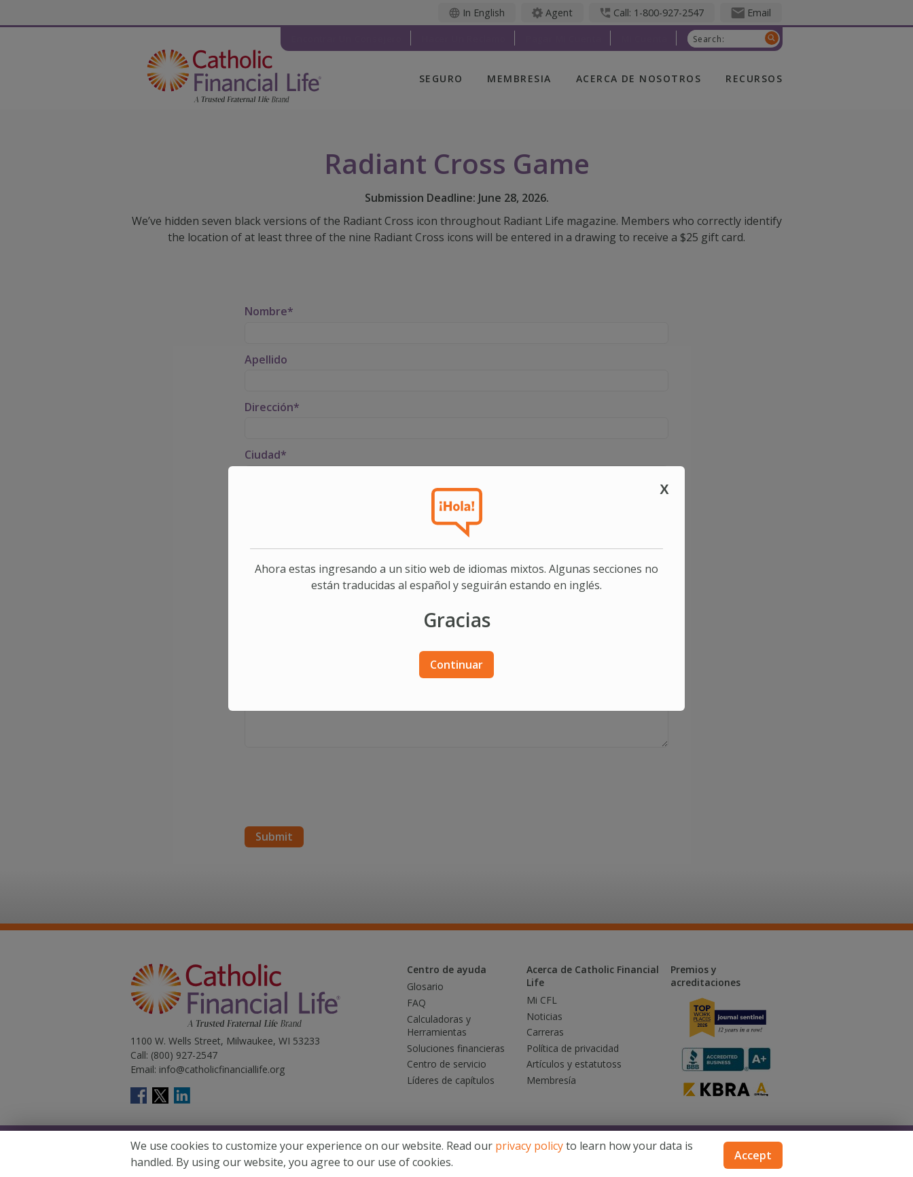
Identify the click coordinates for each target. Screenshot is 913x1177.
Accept (753, 1155)
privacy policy (529, 1145)
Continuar (456, 664)
